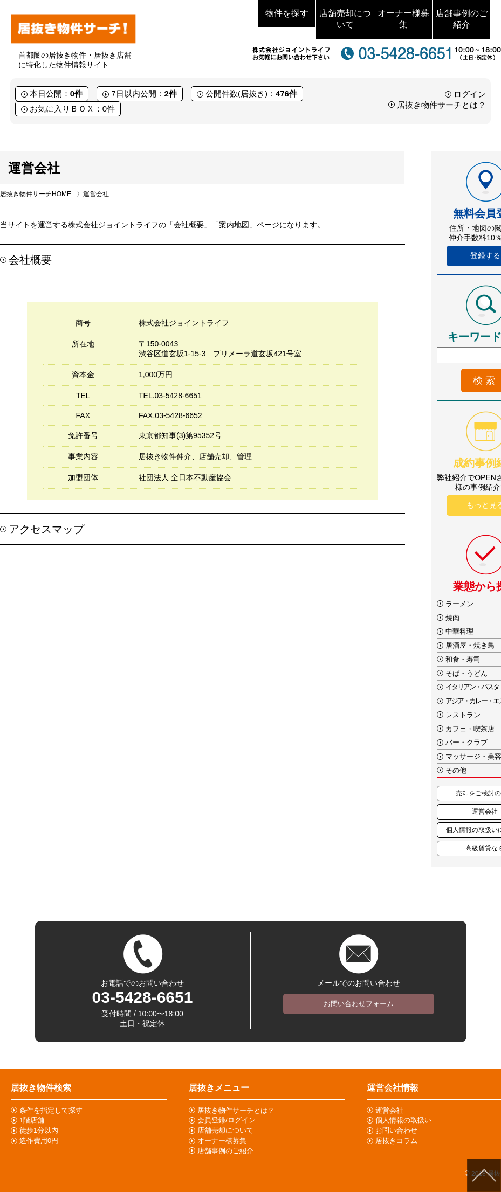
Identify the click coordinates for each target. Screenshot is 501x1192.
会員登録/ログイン (226, 1120)
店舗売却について (345, 19)
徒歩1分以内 (38, 1130)
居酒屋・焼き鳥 (470, 645)
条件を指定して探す (51, 1110)
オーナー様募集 (403, 19)
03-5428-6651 (142, 997)
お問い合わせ (396, 1130)
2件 (170, 93)
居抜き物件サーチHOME (35, 194)
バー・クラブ (466, 742)
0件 (76, 93)
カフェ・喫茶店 (470, 729)
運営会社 (96, 194)
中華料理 (459, 631)
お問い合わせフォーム (359, 1004)
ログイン (470, 94)
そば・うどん (466, 673)
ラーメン (459, 604)
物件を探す (286, 13)
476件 (286, 93)
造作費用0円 (38, 1140)
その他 (455, 770)
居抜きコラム (396, 1140)
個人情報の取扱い (403, 1120)
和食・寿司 (463, 659)
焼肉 (452, 618)
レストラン (463, 715)
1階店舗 (31, 1120)
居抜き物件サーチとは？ (441, 104)
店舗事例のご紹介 (462, 19)
